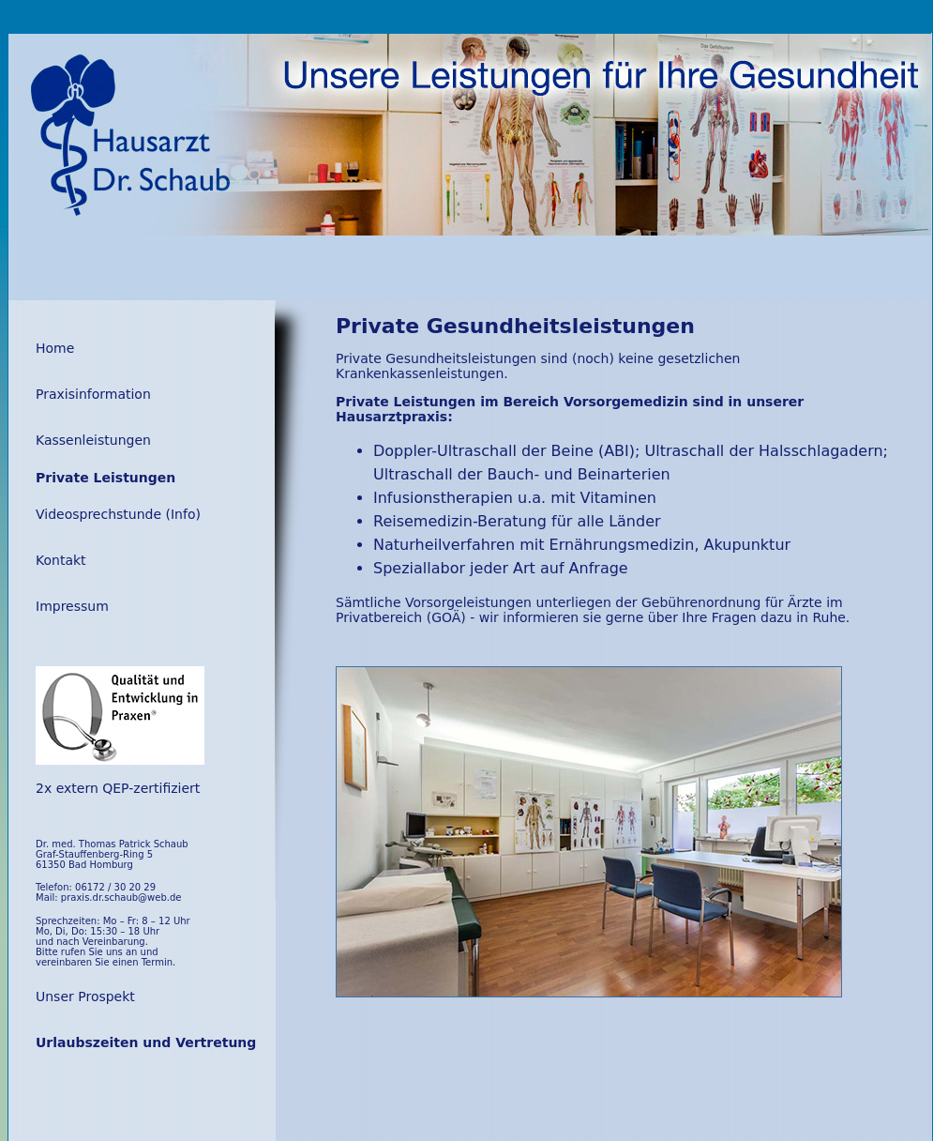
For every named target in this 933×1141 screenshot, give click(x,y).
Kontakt (61, 560)
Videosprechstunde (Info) (118, 514)
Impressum (72, 606)
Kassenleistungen (93, 440)
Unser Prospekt (85, 996)
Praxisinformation (93, 394)
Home (55, 348)
